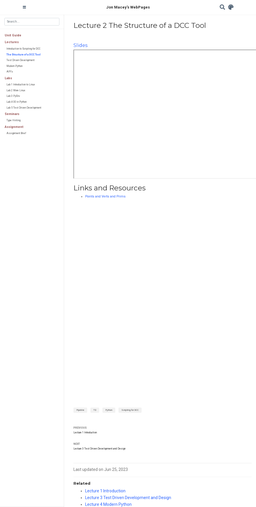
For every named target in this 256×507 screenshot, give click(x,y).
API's (9, 71)
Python (108, 410)
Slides (80, 45)
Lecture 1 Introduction (85, 432)
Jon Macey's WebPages (128, 7)
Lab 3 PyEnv (13, 95)
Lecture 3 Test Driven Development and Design (99, 448)
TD (94, 410)
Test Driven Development (20, 60)
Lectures (12, 42)
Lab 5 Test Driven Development (23, 107)
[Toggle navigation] (24, 7)
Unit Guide (13, 35)
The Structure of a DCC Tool (23, 54)
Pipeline (80, 410)
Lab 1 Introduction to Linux (20, 84)
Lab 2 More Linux (15, 90)
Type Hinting (13, 120)
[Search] (222, 7)
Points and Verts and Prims (105, 196)
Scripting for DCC (130, 410)
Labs (8, 78)
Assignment (14, 127)
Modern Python (14, 66)
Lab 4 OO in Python (16, 101)
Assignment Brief (16, 133)
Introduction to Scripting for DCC (23, 48)
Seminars (12, 114)
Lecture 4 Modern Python (108, 504)
